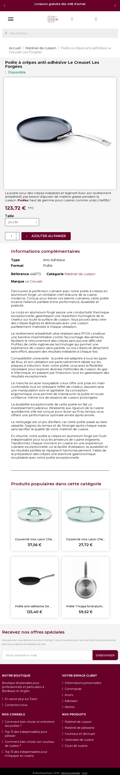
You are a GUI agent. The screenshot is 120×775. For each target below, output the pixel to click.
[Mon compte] (72, 19)
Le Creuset (33, 281)
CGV (84, 772)
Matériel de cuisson (80, 274)
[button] (4, 5)
